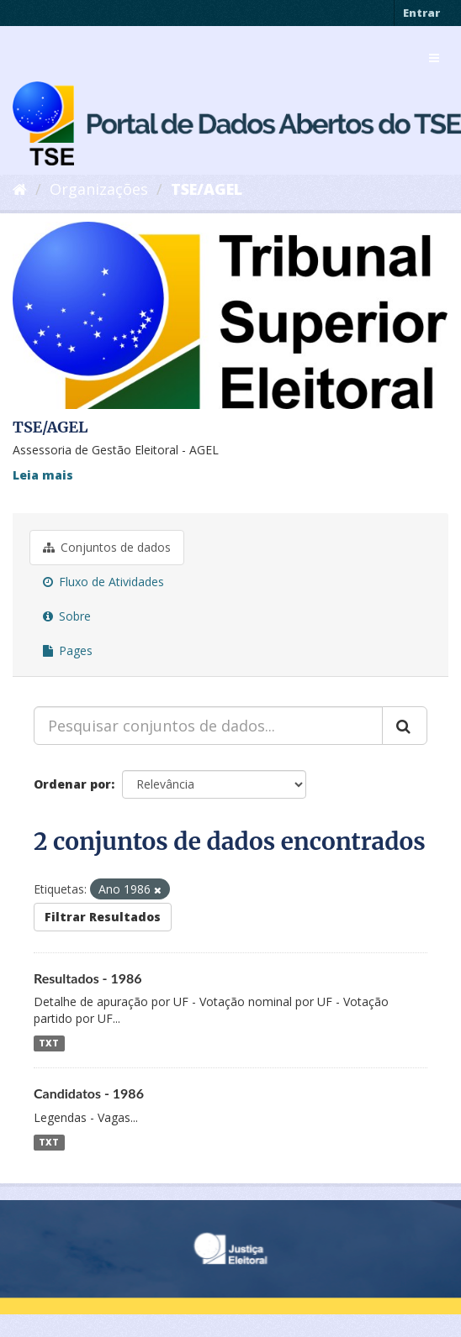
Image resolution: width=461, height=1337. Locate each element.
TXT (49, 1043)
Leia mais (43, 475)
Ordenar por (72, 784)
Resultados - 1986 (88, 978)
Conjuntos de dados (107, 547)
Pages (68, 650)
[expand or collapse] (434, 58)
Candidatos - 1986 (89, 1093)
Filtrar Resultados (103, 917)
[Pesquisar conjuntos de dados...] (208, 725)
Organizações (99, 189)
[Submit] (404, 725)
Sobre (67, 616)
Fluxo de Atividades (103, 582)
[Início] (20, 189)
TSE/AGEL (206, 189)
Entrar (421, 12)
